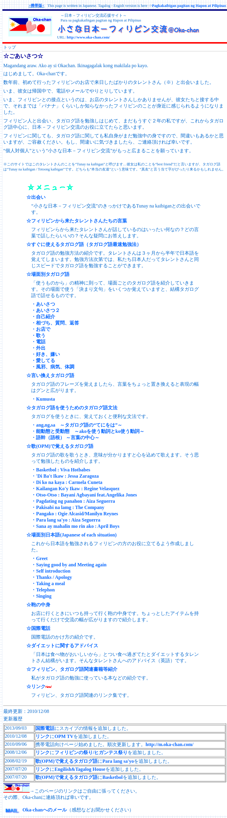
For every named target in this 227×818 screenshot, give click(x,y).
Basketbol (112, 777)
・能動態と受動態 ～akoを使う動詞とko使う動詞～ (87, 431)
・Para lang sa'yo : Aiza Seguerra (65, 519)
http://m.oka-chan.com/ (169, 744)
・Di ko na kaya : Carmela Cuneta (66, 482)
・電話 (38, 341)
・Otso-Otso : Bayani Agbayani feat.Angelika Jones (84, 494)
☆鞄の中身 (38, 604)
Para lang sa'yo (118, 761)
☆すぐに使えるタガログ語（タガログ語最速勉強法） (83, 244)
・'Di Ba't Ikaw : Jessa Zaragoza (65, 476)
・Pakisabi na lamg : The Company (67, 507)
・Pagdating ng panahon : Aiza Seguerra (73, 501)
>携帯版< (36, 6)
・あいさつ (43, 304)
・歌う (38, 335)
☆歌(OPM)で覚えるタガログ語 (59, 446)
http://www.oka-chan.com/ (88, 37)
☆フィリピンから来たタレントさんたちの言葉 (76, 220)
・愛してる (43, 360)
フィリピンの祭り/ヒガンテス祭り (91, 752)
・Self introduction (50, 570)
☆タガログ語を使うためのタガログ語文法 (71, 407)
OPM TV (64, 736)
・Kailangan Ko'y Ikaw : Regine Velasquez (75, 488)
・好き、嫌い (45, 354)
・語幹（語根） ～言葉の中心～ (65, 437)
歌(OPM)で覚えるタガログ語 (66, 761)
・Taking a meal (48, 583)
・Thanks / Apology (51, 577)
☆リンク (36, 686)
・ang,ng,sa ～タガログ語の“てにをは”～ (76, 425)
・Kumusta (43, 399)
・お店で (40, 329)
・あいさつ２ (45, 310)
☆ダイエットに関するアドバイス (62, 645)
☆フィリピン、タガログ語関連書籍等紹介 (71, 669)
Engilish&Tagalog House (80, 769)
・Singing (41, 596)
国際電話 (45, 728)
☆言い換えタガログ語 (50, 375)
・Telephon (43, 589)
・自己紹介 (43, 316)
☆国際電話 (38, 628)
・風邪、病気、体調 (52, 366)
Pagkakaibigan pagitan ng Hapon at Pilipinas (189, 6)
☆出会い (36, 197)
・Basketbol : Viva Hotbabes (60, 469)
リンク (42, 736)
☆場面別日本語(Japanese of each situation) (71, 534)
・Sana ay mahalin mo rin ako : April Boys (75, 526)
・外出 (38, 347)
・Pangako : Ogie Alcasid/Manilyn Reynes (74, 513)
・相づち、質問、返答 (55, 322)
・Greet (39, 558)
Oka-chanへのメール (35, 809)
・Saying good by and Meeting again (68, 564)
